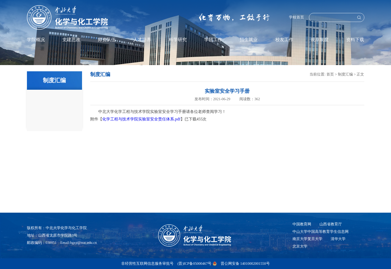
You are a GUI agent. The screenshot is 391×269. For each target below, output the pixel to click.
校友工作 (284, 39)
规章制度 (320, 39)
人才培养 (142, 39)
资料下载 (355, 39)
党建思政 (71, 39)
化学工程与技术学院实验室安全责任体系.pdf (141, 119)
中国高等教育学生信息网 (328, 232)
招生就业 (249, 39)
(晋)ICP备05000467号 (194, 264)
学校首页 (296, 17)
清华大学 (338, 239)
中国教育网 (302, 224)
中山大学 (300, 232)
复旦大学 (314, 239)
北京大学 (300, 246)
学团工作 (213, 39)
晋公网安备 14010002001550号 (245, 264)
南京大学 (300, 239)
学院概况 (36, 39)
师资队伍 (107, 39)
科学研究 (178, 39)
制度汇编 (345, 74)
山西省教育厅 (330, 224)
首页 (330, 74)
